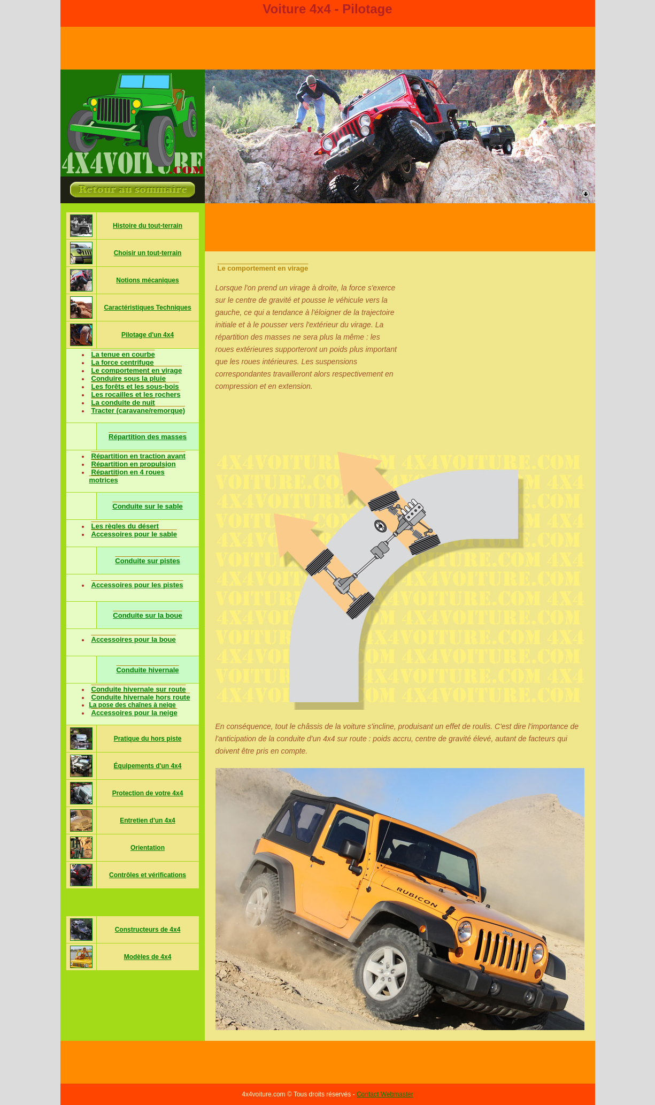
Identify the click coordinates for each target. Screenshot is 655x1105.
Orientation (147, 847)
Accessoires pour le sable (134, 534)
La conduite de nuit (123, 402)
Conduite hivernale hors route (140, 697)
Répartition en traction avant (138, 456)
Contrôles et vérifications (147, 875)
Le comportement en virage (136, 370)
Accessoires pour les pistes (137, 585)
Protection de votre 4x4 (147, 793)
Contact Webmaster (385, 1094)
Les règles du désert (125, 526)
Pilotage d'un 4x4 (147, 335)
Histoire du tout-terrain (147, 225)
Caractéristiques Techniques (147, 307)
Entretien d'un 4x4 (147, 820)
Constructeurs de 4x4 (148, 929)
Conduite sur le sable (147, 506)
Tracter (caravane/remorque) (138, 410)
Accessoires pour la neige (134, 713)
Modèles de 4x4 (148, 957)
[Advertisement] (400, 227)
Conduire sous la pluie (128, 378)
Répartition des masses (148, 437)
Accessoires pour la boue (133, 639)
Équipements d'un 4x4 (148, 766)
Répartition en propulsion (133, 464)
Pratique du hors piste (148, 738)
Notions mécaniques (147, 280)
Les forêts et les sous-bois (135, 386)
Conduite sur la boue (147, 615)
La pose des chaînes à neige (132, 705)
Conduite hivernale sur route (138, 689)
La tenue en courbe (123, 354)
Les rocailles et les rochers (136, 394)
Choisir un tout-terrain (148, 253)
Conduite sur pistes (147, 561)
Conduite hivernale (147, 670)
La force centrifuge (122, 362)
